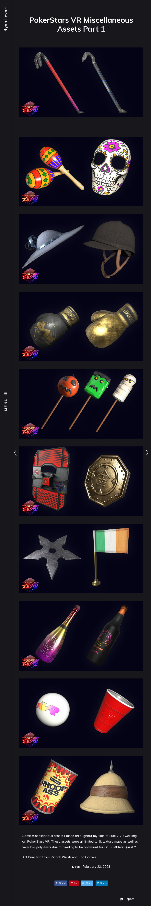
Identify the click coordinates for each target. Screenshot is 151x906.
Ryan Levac (5, 19)
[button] (126, 899)
